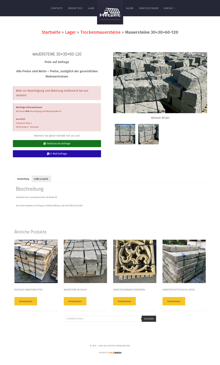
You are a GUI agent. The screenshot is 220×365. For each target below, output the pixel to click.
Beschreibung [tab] (23, 178)
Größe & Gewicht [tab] (41, 178)
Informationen (25, 301)
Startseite (51, 32)
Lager (70, 32)
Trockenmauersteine (100, 32)
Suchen (149, 318)
